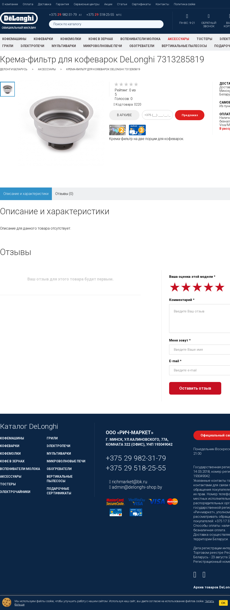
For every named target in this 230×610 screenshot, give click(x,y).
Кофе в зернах (100, 39)
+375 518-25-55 (100, 15)
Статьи (122, 4)
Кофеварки (43, 39)
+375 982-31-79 (63, 15)
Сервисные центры (87, 4)
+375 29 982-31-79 (136, 458)
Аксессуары (178, 39)
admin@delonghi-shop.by (136, 487)
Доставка (44, 4)
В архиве (124, 115)
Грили (7, 46)
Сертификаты (141, 4)
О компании (10, 4)
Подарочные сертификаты (59, 491)
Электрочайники (15, 492)
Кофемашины (14, 39)
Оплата (28, 4)
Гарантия (62, 4)
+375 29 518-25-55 (136, 468)
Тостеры (204, 39)
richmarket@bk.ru (129, 481)
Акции (108, 4)
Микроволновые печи (102, 46)
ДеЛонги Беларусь (13, 69)
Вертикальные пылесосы (184, 46)
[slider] (126, 84)
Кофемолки (70, 39)
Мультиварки (64, 46)
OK (223, 603)
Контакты (162, 4)
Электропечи (32, 46)
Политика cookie (184, 4)
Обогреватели (141, 46)
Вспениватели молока (140, 39)
